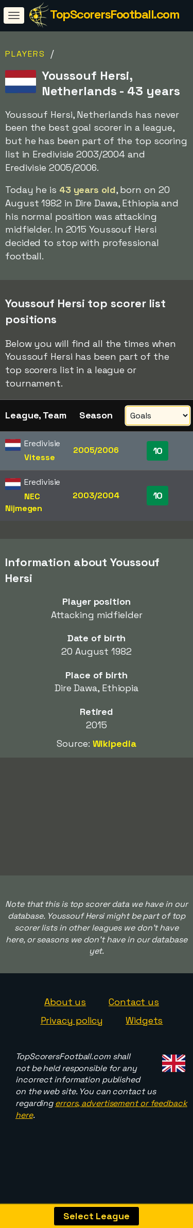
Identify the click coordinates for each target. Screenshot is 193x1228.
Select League (96, 1216)
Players (25, 53)
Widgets (144, 1031)
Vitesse (39, 457)
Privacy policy (72, 1031)
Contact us (134, 1013)
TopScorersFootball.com (114, 14)
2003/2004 (96, 495)
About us (65, 1013)
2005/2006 (96, 450)
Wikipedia (114, 743)
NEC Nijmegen (23, 502)
